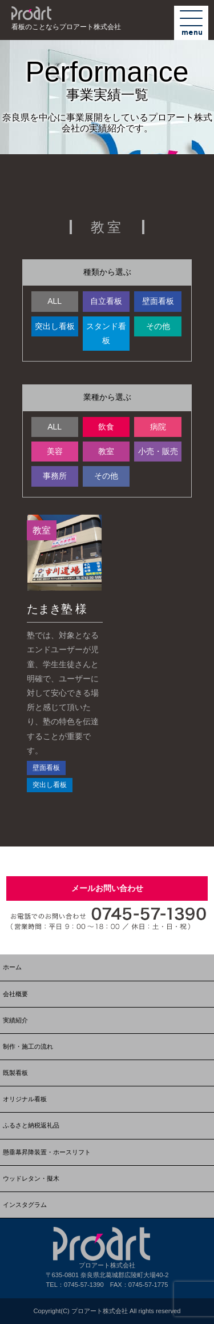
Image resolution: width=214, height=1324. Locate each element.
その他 (158, 326)
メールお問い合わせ (107, 888)
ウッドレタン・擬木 (31, 1178)
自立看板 (106, 301)
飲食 (106, 426)
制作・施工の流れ (28, 1046)
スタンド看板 (106, 333)
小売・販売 (158, 451)
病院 (158, 426)
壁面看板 (158, 301)
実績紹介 (15, 1020)
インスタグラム (25, 1204)
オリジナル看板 (25, 1099)
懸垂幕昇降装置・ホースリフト (47, 1152)
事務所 (55, 475)
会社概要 (15, 993)
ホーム (12, 967)
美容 (55, 451)
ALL (54, 301)
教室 (106, 451)
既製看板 (15, 1072)
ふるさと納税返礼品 (31, 1125)
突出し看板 (55, 326)
